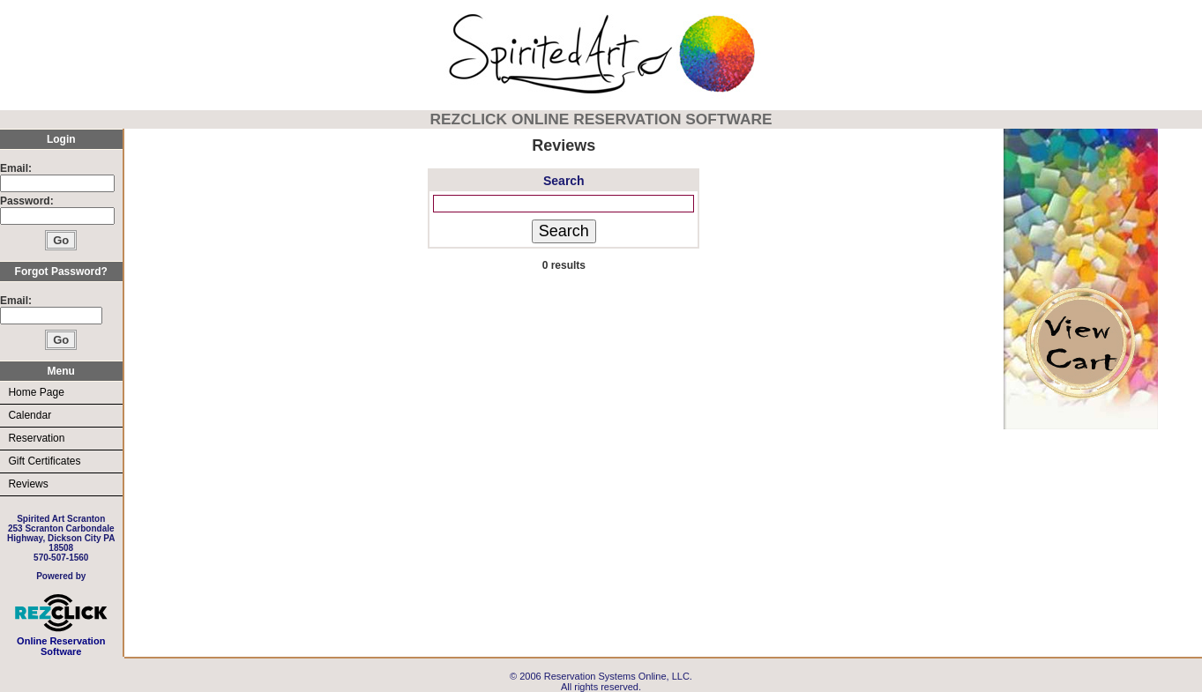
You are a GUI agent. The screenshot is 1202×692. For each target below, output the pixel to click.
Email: (16, 168)
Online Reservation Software (61, 642)
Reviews (28, 484)
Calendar (29, 415)
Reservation (36, 438)
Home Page (35, 392)
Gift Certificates (44, 461)
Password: (28, 201)
